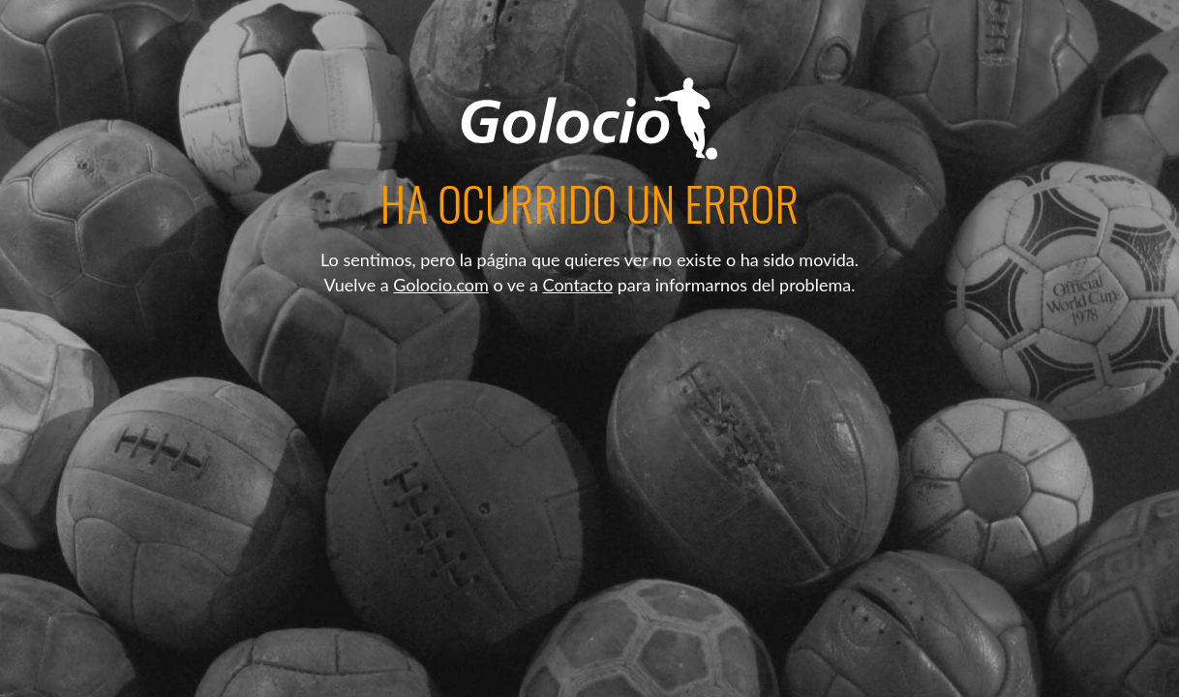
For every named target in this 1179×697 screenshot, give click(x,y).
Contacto (578, 284)
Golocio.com (441, 284)
